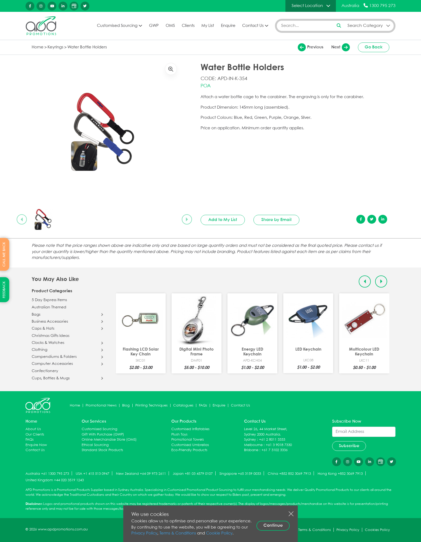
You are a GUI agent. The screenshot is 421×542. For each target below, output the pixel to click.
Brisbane (251, 450)
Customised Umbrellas (190, 445)
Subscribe (349, 446)
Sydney (250, 439)
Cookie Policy (219, 533)
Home (37, 47)
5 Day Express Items (49, 300)
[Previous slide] (22, 219)
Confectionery (45, 371)
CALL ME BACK (4, 254)
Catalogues (183, 405)
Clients (188, 26)
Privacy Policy (144, 533)
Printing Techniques (151, 405)
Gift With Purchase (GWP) (103, 434)
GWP (154, 26)
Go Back (374, 47)
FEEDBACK (4, 289)
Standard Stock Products (102, 450)
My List (207, 26)
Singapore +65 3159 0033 (240, 474)
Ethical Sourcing (95, 445)
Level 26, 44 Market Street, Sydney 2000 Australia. (265, 431)
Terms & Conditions (177, 533)
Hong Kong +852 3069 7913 (340, 474)
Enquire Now (36, 445)
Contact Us (253, 26)
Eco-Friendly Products (189, 450)
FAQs (203, 405)
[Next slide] (187, 219)
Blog (126, 405)
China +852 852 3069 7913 (289, 474)
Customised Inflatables (190, 429)
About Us (33, 429)
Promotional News (101, 405)
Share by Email (276, 220)
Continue (273, 525)
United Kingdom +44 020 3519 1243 (55, 480)
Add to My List (222, 220)
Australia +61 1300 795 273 (47, 474)
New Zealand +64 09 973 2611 (141, 474)
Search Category (365, 26)
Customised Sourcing (117, 26)
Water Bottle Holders (87, 47)
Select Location (307, 6)
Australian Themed (49, 307)
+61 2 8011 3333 (272, 439)
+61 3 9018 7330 (279, 445)
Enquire (228, 26)
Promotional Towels (187, 439)
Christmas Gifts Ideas (50, 336)
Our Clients (35, 434)
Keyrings (55, 47)
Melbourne (253, 445)
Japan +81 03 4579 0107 (193, 474)
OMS (170, 26)
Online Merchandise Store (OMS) (109, 439)
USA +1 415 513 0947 (92, 474)
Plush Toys (179, 434)
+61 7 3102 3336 (275, 450)
